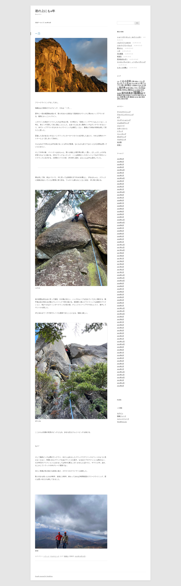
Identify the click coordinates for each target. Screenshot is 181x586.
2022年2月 (120, 186)
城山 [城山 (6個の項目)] (129, 85)
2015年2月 (120, 336)
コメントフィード (123, 419)
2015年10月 (121, 314)
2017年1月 (120, 272)
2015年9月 (120, 316)
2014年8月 (120, 350)
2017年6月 (120, 261)
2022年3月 (120, 184)
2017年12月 (121, 245)
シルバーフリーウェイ (124, 45)
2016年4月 (120, 297)
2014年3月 (120, 364)
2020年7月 (120, 203)
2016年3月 (120, 300)
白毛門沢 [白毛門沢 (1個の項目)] (134, 95)
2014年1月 (120, 369)
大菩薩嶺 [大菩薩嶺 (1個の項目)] (134, 85)
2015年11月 (120, 311)
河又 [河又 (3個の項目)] (142, 90)
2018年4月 (120, 233)
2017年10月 (121, 250)
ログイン (120, 413)
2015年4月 (120, 330)
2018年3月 (120, 236)
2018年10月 (121, 222)
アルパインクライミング (125, 115)
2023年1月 (120, 175)
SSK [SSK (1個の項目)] (118, 81)
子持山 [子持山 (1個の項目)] (136, 88)
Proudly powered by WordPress (44, 576)
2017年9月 (120, 253)
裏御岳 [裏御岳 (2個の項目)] (132, 97)
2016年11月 (120, 278)
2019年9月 (120, 209)
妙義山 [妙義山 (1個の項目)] (132, 88)
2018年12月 (121, 220)
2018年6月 (120, 231)
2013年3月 (120, 380)
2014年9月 (120, 347)
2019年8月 (120, 211)
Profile (119, 400)
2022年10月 (121, 178)
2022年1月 (120, 189)
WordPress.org (122, 422)
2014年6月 (120, 355)
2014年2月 (120, 366)
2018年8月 (120, 225)
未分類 (119, 142)
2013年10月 (121, 377)
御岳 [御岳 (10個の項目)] (119, 89)
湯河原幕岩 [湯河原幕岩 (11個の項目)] (127, 93)
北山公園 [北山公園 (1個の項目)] (134, 83)
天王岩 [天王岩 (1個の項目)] (139, 85)
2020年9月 (120, 200)
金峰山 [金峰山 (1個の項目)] (119, 98)
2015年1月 (120, 339)
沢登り (119, 145)
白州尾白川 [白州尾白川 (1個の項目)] (128, 95)
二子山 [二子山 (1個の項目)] (141, 81)
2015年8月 (120, 319)
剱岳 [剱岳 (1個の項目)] (130, 83)
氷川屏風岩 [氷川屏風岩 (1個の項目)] (137, 90)
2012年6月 (120, 386)
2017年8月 (120, 256)
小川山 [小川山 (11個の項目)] (141, 87)
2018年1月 (120, 242)
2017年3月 (120, 267)
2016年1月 (120, 305)
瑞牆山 (66, 556)
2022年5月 (120, 181)
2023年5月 (120, 173)
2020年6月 (120, 206)
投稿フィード (121, 416)
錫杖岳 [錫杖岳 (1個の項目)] (123, 98)
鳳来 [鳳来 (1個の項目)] (126, 98)
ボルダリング (121, 137)
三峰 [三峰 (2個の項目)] (132, 81)
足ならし (120, 48)
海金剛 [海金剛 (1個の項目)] (119, 93)
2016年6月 (120, 292)
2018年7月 (120, 228)
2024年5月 (120, 164)
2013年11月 (120, 375)
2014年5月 (120, 358)
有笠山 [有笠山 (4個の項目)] (125, 90)
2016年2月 (120, 303)
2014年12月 (121, 341)
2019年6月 (120, 214)
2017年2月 (120, 269)
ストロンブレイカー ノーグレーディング (131, 62)
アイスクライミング (124, 112)
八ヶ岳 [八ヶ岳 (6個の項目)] (125, 83)
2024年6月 (120, 162)
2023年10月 (121, 170)
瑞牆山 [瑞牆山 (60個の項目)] (138, 92)
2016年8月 (120, 286)
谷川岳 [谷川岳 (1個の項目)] (136, 97)
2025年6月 (120, 159)
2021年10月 (121, 192)
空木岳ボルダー (122, 59)
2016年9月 (120, 283)
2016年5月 (120, 294)
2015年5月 (120, 328)
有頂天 (119, 56)
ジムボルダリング (123, 123)
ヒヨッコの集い (122, 67)
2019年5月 (120, 217)
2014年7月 (120, 352)
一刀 (37, 33)
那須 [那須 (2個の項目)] (143, 97)
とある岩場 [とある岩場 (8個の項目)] (125, 81)
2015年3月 (120, 333)
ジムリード (121, 126)
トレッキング (121, 134)
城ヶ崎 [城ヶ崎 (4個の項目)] (124, 85)
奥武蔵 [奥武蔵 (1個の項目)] (127, 88)
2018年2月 (120, 239)
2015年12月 (121, 308)
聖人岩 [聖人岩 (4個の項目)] (126, 97)
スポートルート (122, 128)
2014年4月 (120, 361)
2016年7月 (120, 289)
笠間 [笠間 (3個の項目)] (121, 97)
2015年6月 (120, 325)
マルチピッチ (54, 556)
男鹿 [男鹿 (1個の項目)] (123, 95)
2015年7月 (120, 322)
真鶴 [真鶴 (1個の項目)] (138, 95)
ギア (118, 117)
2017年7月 (120, 258)
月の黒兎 (120, 54)
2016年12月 (121, 275)
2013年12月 (121, 372)
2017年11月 (120, 247)
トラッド (46, 556)
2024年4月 (120, 167)
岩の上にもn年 (46, 11)
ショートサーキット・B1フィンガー (129, 37)
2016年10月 (121, 281)
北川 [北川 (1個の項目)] (138, 83)
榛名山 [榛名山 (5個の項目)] (131, 90)
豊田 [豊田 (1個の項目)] (140, 97)
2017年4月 (120, 264)
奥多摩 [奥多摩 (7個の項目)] (122, 87)
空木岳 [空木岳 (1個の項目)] (142, 95)
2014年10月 (121, 344)
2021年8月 (120, 195)
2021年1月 (120, 198)
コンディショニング (124, 120)
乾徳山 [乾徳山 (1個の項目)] (136, 81)
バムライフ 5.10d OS (124, 43)
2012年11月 (120, 383)
